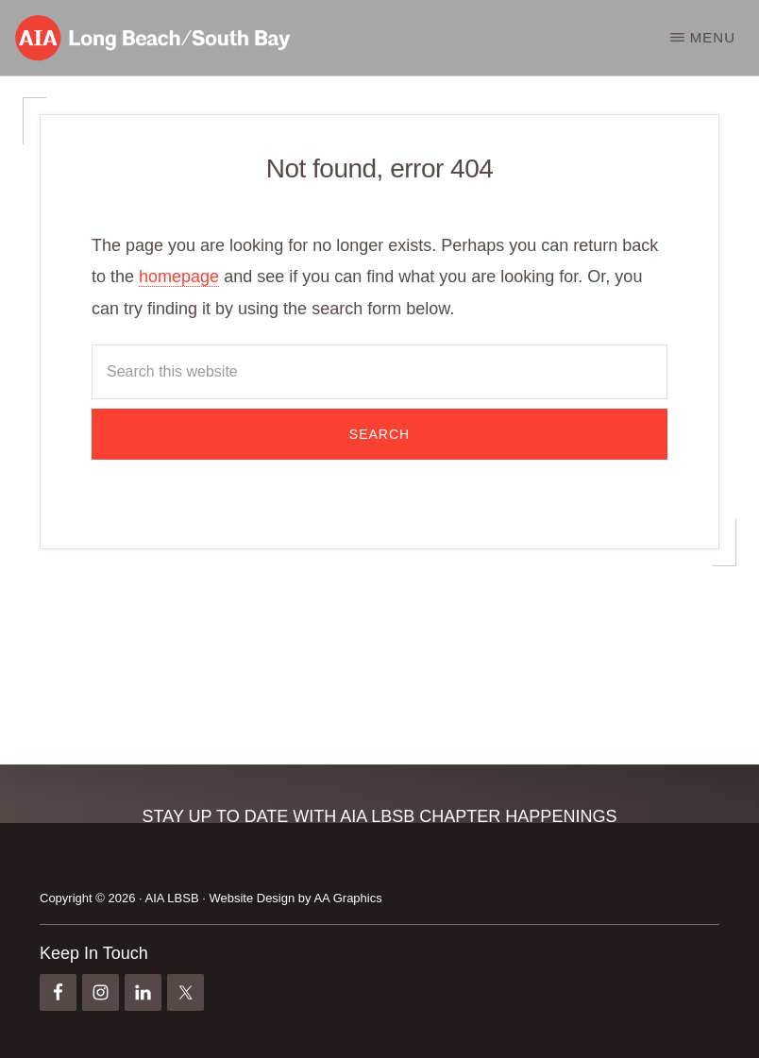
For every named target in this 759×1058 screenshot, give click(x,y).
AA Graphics (347, 898)
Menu (712, 37)
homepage (179, 276)
